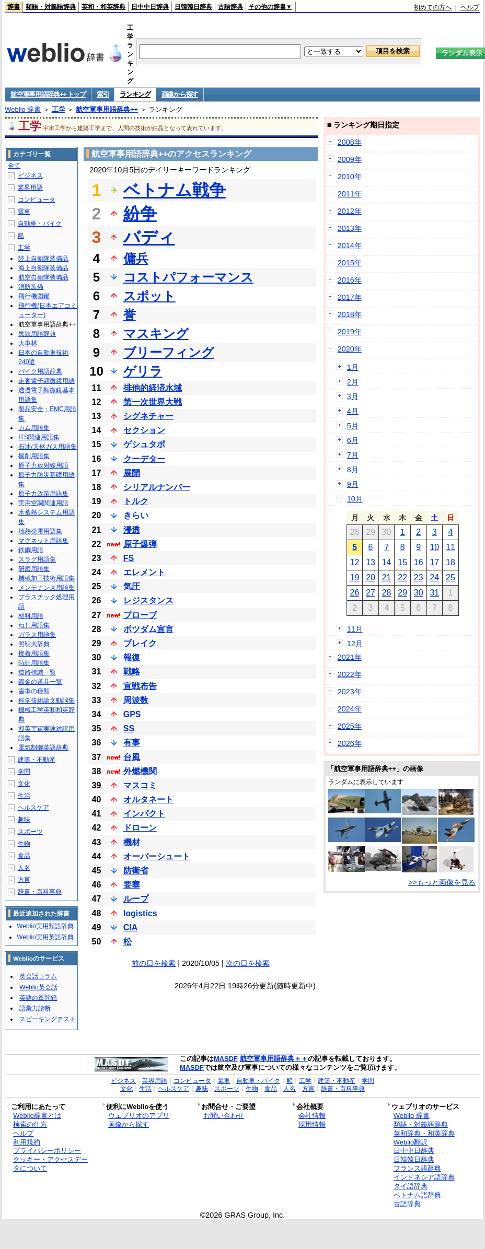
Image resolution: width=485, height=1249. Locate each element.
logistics (140, 913)
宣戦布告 (140, 686)
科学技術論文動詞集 (46, 700)
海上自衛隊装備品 (43, 268)
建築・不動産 (36, 759)
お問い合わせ (223, 1115)
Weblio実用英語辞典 (45, 937)
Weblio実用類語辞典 (45, 926)
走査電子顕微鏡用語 (46, 380)
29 (402, 592)
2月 (353, 382)
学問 (24, 771)
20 (370, 577)
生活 (24, 795)
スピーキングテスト (47, 1019)
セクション (144, 430)
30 (418, 592)
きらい (135, 515)
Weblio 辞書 (23, 109)
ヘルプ (469, 7)
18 (450, 562)
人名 (24, 867)
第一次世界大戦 (152, 402)
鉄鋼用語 (30, 550)
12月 (355, 643)
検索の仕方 (30, 1124)
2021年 (350, 657)
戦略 (131, 671)
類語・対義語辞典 (51, 7)
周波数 (135, 700)
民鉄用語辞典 (37, 333)
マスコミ (140, 785)
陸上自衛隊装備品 (43, 258)
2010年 (350, 176)
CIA (130, 927)
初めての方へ (433, 7)
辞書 (13, 7)
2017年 (350, 297)
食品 (24, 855)
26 (355, 592)
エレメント (144, 572)
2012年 (350, 211)
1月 (353, 367)
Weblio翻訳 (411, 1142)
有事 (131, 742)
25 (450, 577)
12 (355, 562)
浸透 (131, 530)
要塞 (131, 884)
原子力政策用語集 (43, 493)
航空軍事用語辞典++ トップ (48, 94)
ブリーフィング (168, 352)
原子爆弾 (140, 544)
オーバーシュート (156, 856)
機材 (131, 842)
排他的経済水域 (152, 387)
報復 (131, 657)
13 (370, 562)
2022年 (350, 674)
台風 (131, 757)
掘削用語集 (34, 456)
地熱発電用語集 (40, 531)
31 (434, 592)
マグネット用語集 (43, 540)
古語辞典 (230, 7)
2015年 (350, 263)
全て (14, 165)
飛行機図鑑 (34, 296)
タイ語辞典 (411, 1186)
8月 (353, 469)
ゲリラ (143, 371)
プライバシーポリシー (47, 1150)
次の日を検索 (248, 963)
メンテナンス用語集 (46, 587)
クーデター (144, 458)
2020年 (350, 349)
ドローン (140, 827)
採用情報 (312, 1124)
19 (355, 577)
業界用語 (30, 187)
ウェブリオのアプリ (138, 1115)
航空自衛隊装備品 (43, 277)
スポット (149, 296)
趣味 (24, 819)
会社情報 (312, 1115)
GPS (132, 714)
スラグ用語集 (37, 559)
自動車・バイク (40, 223)
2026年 (350, 743)
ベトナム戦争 (174, 190)
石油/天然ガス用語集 (47, 446)
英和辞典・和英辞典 (424, 1133)
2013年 (350, 228)
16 (418, 562)
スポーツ (30, 831)
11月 (355, 629)
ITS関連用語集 (39, 437)
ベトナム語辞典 (417, 1195)
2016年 (350, 280)
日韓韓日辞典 (193, 7)
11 (450, 547)
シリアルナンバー (156, 487)
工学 (58, 109)
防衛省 (135, 870)
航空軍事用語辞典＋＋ (274, 1059)
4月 (353, 411)
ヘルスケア (33, 807)
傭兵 (135, 258)
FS (128, 558)
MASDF (226, 1059)
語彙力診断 (35, 1008)
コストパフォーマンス (188, 277)
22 (402, 577)
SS (128, 728)
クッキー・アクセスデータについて (50, 1163)
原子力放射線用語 (43, 465)
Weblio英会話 (38, 987)
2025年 (350, 726)
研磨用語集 (34, 569)
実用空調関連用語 (43, 503)
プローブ (140, 615)
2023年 (350, 691)
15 (402, 562)
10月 (355, 499)
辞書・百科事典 (40, 891)
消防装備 (30, 286)
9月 (353, 484)
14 (386, 562)
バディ (149, 237)
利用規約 (26, 1142)
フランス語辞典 (417, 1168)
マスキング (156, 333)
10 (434, 547)
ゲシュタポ (144, 444)
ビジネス (30, 175)
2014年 (350, 245)
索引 (103, 94)
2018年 (350, 314)
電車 (24, 211)
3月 (353, 396)
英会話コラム (38, 976)
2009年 (350, 159)
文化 (24, 783)
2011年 (350, 194)
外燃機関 (140, 771)
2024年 (350, 709)
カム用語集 (34, 427)
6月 (353, 440)
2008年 (350, 142)
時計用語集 (34, 663)
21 (386, 577)
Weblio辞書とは (37, 1115)
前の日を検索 (154, 963)
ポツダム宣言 (148, 629)
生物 (24, 843)
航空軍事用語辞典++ (107, 109)
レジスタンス (148, 600)
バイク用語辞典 (40, 371)
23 (418, 577)
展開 (131, 473)
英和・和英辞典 (103, 7)
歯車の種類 (34, 691)
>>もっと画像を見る (442, 882)
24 (434, 577)
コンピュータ (36, 199)
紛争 (140, 213)
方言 (24, 879)
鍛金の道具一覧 (40, 681)
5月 (353, 426)
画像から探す (179, 94)
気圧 (131, 586)
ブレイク (140, 643)
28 (386, 592)
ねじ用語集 (34, 625)
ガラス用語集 (37, 634)
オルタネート (148, 799)
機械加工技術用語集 (46, 578)
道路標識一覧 (37, 672)
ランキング (135, 94)
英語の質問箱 (38, 997)
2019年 (350, 332)
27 (370, 592)
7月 (353, 455)
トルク (135, 501)
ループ (135, 898)
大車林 (27, 343)
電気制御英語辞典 (43, 747)
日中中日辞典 (150, 7)
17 (434, 562)
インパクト (144, 813)
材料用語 (30, 616)
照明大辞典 (34, 644)
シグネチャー (148, 416)
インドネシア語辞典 (424, 1177)
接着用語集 (34, 653)
